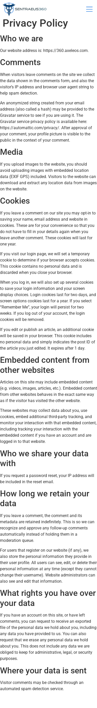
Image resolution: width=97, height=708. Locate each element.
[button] (89, 9)
